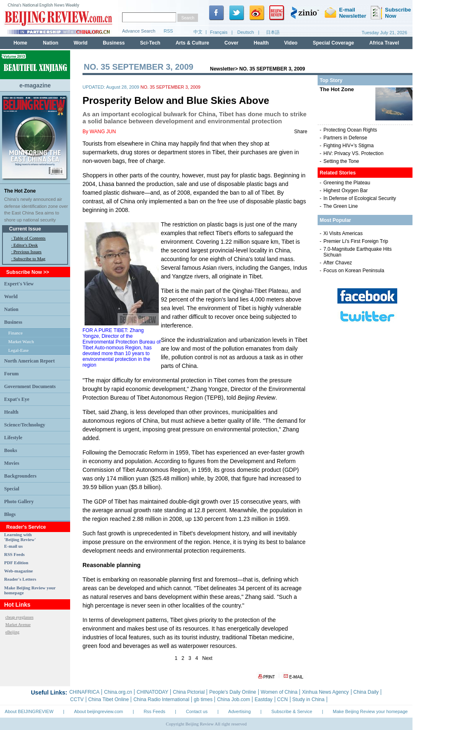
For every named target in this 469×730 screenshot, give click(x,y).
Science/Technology (24, 425)
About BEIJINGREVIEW (29, 711)
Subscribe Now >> (27, 272)
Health (11, 412)
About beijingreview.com (98, 711)
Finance (15, 332)
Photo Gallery (19, 501)
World (11, 296)
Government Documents (30, 386)
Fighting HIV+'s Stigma (348, 145)
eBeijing (12, 632)
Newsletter (222, 69)
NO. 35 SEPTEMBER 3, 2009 (272, 69)
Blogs (10, 514)
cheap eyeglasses (19, 617)
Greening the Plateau (346, 183)
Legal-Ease (18, 350)
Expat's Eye (16, 399)
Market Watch (21, 341)
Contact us (197, 711)
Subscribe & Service (291, 711)
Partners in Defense (345, 138)
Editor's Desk (26, 245)
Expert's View (19, 284)
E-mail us (13, 546)
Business (13, 322)
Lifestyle (13, 437)
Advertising (239, 711)
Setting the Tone (341, 161)
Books (10, 450)
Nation (11, 309)
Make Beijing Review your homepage (370, 711)
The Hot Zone (20, 191)
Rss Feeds (154, 711)
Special (11, 489)
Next (207, 658)
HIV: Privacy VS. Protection (353, 153)
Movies (11, 463)
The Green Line (340, 206)
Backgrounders (20, 476)
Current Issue (25, 229)
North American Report (29, 361)
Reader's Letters (20, 579)
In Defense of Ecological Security (359, 198)
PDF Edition (16, 562)
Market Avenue (18, 624)
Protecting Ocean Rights (350, 130)
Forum (11, 374)
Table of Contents (29, 237)
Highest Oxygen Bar (345, 190)
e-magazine (35, 85)
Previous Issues (28, 251)
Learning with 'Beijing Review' (20, 537)
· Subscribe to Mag (28, 258)
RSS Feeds (14, 554)
